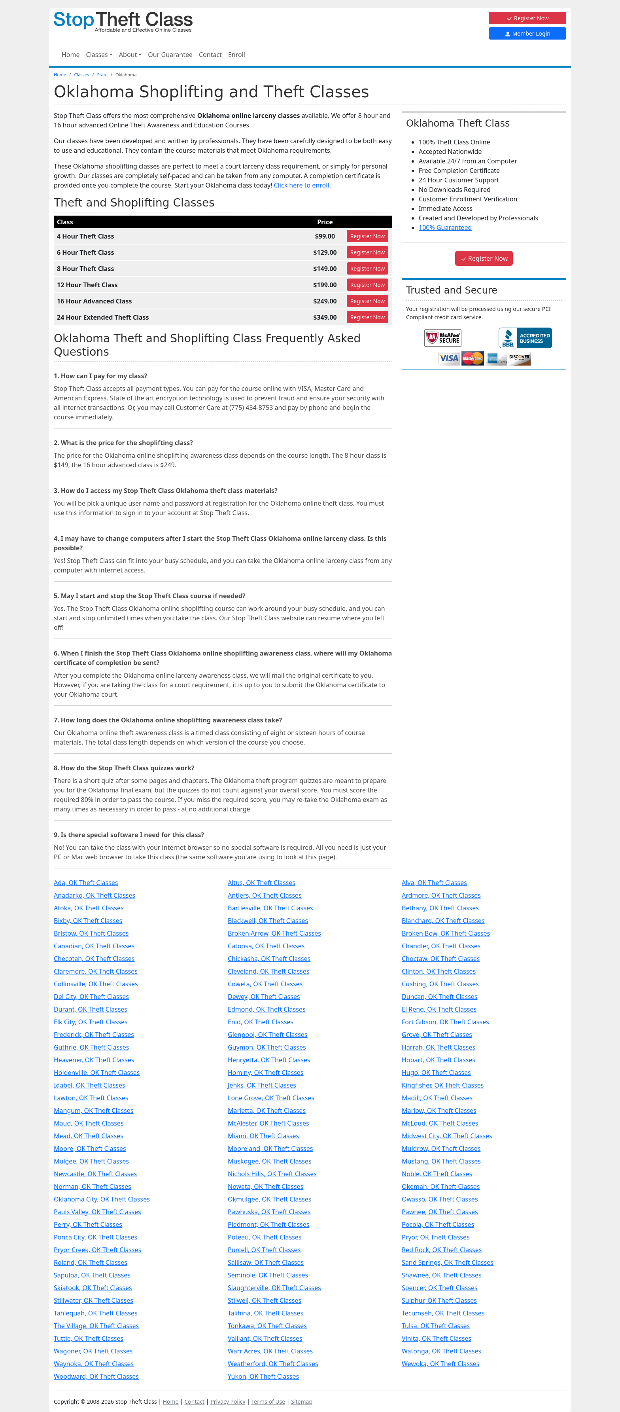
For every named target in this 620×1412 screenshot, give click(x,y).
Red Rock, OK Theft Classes (442, 1249)
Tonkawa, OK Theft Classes (267, 1325)
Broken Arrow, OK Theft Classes (274, 933)
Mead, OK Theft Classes (88, 1135)
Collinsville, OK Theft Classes (96, 984)
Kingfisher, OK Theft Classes (443, 1085)
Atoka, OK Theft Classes (89, 908)
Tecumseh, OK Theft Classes (443, 1313)
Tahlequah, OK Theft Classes (96, 1313)
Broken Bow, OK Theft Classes (446, 933)
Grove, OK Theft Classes (437, 1034)
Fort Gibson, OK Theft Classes (445, 1022)
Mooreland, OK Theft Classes (270, 1148)
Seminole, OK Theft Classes (268, 1275)
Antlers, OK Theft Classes (265, 895)
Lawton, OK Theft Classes (91, 1098)
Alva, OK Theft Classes (434, 882)
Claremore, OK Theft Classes (96, 971)
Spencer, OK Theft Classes (440, 1287)
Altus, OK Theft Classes (261, 882)
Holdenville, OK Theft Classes (97, 1072)
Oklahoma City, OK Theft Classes (102, 1199)
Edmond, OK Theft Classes (267, 1009)
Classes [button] (97, 54)
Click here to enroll (301, 185)
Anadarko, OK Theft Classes (94, 895)
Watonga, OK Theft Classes (441, 1351)
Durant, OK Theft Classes (90, 1009)
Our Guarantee (170, 54)
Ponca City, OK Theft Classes (95, 1237)
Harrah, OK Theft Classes (438, 1047)
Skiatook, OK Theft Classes (93, 1287)
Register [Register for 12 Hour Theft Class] (367, 284)
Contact (210, 54)
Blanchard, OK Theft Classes (443, 920)
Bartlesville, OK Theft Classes (270, 908)
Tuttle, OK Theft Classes (88, 1338)
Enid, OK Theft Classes (260, 1022)
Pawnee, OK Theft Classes (440, 1211)
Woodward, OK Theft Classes (96, 1376)
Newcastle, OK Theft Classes (95, 1173)
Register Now (527, 18)
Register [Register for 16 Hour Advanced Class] (367, 301)
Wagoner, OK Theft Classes (93, 1351)
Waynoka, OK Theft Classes (94, 1363)
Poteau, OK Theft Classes (265, 1237)
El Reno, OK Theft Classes (439, 1009)
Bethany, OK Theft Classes (440, 908)
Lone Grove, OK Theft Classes (271, 1098)
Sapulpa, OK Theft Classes (92, 1275)
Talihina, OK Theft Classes (265, 1313)
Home (71, 54)
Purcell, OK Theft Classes (264, 1249)
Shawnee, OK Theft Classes (442, 1275)
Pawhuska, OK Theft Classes (269, 1211)
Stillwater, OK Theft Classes (93, 1300)
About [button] (128, 54)
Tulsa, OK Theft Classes (436, 1325)
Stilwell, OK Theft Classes (264, 1300)
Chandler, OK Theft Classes (441, 946)
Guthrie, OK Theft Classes (91, 1047)
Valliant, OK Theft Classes (265, 1338)
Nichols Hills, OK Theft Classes (272, 1173)
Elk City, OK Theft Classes (91, 1022)
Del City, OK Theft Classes (91, 996)
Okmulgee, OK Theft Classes (269, 1199)
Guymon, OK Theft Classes (267, 1047)
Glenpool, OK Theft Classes (268, 1034)
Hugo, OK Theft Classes (436, 1072)
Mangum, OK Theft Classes (94, 1110)
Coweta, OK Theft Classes (265, 984)
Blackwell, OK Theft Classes (268, 920)
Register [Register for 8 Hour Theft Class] (367, 268)
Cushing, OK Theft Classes (440, 984)
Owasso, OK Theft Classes (440, 1199)
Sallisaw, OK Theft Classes (266, 1262)
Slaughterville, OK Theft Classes (274, 1287)
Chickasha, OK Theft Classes (269, 958)
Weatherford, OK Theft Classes (273, 1363)
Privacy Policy (227, 1401)
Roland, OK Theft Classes (90, 1262)
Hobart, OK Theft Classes (438, 1060)
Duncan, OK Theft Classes (440, 996)
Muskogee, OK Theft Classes (270, 1161)
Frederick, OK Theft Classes (94, 1034)
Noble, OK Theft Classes (437, 1173)
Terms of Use (268, 1401)
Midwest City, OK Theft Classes (447, 1135)
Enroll (236, 54)
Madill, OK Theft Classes (437, 1098)
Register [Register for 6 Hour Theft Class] (367, 252)
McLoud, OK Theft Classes (440, 1123)
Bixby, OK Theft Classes (88, 920)
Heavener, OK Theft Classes (94, 1060)
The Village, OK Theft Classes (96, 1325)
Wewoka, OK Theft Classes (441, 1363)
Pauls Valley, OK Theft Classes (97, 1211)
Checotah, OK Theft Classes (94, 958)
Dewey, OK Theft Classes (264, 996)
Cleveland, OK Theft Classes (268, 971)
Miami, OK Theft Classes (263, 1135)
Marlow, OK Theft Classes (439, 1110)
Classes (81, 75)
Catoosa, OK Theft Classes (266, 946)
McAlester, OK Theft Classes (268, 1123)
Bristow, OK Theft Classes (91, 933)
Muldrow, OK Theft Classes (441, 1148)
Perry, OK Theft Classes (88, 1224)
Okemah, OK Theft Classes (441, 1186)
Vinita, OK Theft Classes (436, 1338)
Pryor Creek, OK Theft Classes (97, 1249)
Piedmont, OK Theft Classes (268, 1224)
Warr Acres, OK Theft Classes (270, 1351)
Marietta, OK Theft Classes (267, 1110)
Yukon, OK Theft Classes (263, 1376)
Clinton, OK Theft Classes (439, 971)
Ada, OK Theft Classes (86, 882)
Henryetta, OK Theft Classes (269, 1060)
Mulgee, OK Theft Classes (91, 1161)
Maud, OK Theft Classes (89, 1123)
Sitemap (301, 1401)
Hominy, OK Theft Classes (266, 1072)
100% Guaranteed (445, 227)
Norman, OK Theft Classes (92, 1186)
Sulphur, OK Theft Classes (439, 1300)
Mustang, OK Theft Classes (441, 1161)
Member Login (527, 33)
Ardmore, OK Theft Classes (441, 895)
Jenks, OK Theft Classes (262, 1085)
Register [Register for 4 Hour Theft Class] (367, 236)
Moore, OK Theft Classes (90, 1148)
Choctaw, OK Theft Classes (441, 958)
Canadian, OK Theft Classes (94, 946)
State (102, 75)
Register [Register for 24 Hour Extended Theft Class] (367, 317)
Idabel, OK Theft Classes (89, 1085)
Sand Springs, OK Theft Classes (447, 1262)
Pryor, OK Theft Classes (436, 1237)
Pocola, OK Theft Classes (438, 1224)
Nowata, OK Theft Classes (265, 1186)
